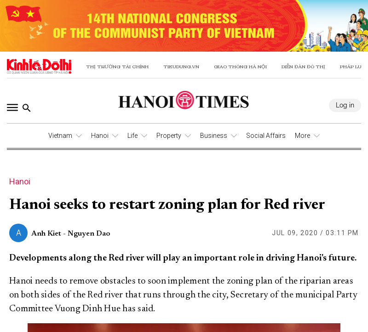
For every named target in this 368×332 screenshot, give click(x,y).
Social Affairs (266, 135)
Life (132, 135)
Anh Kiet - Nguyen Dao (70, 233)
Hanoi (100, 135)
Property (168, 135)
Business (213, 135)
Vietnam (60, 135)
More (302, 135)
